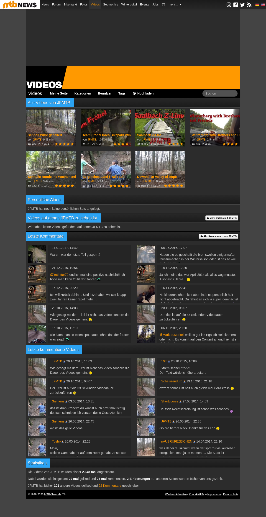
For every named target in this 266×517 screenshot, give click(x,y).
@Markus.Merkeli (171, 335)
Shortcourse (169, 401)
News (45, 4)
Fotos (84, 4)
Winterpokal (129, 4)
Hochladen (143, 93)
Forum (56, 4)
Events (144, 4)
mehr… (175, 4)
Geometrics (110, 4)
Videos (95, 4)
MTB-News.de (52, 494)
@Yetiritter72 (59, 274)
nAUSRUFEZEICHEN (176, 441)
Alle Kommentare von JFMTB (218, 236)
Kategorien (82, 93)
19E (164, 361)
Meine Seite (59, 93)
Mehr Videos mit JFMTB (222, 218)
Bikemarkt (70, 4)
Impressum (214, 494)
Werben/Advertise (176, 494)
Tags (122, 93)
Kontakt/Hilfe (196, 494)
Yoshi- (56, 441)
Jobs (155, 4)
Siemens (58, 401)
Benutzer (105, 93)
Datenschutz (230, 494)
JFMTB (37, 139)
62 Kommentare (110, 485)
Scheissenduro (171, 381)
